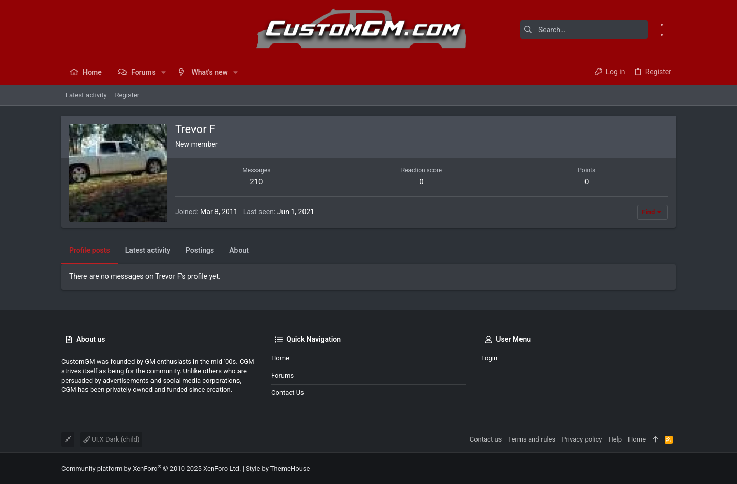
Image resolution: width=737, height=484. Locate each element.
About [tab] (239, 250)
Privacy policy (581, 439)
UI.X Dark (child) (111, 439)
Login (489, 358)
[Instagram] (672, 34)
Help (615, 439)
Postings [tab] (200, 250)
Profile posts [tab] (89, 250)
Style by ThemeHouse (278, 468)
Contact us (287, 393)
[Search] (584, 29)
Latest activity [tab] (147, 250)
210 (256, 181)
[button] (163, 72)
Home (280, 358)
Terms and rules (531, 439)
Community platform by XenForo (151, 468)
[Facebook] (672, 24)
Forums (282, 375)
